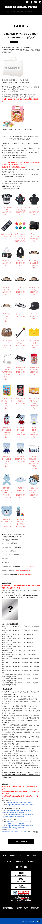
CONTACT (35, 908)
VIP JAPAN (33, 12)
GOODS (22, 12)
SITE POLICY (8, 908)
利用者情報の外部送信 (26, 921)
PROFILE (27, 12)
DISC (14, 12)
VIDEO (18, 12)
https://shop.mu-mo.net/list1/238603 (19, 803)
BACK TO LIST (21, 842)
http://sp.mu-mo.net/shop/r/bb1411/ (14, 832)
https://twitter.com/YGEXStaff (10, 188)
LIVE (11, 12)
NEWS (7, 12)
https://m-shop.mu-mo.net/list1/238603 (21, 805)
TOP (4, 856)
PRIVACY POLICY (22, 908)
